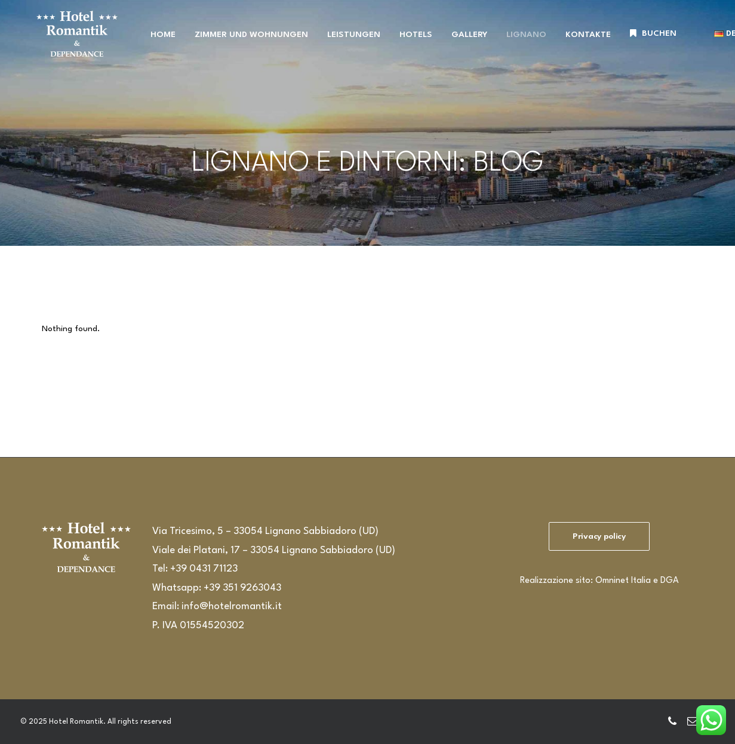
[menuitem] (154, 42)
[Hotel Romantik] (73, 40)
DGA (669, 580)
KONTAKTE (579, 42)
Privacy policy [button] (599, 536)
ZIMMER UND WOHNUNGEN (242, 42)
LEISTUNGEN (344, 42)
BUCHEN (650, 40)
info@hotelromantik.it (232, 606)
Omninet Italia (623, 580)
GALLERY (460, 42)
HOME (154, 42)
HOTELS (406, 42)
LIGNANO (517, 42)
